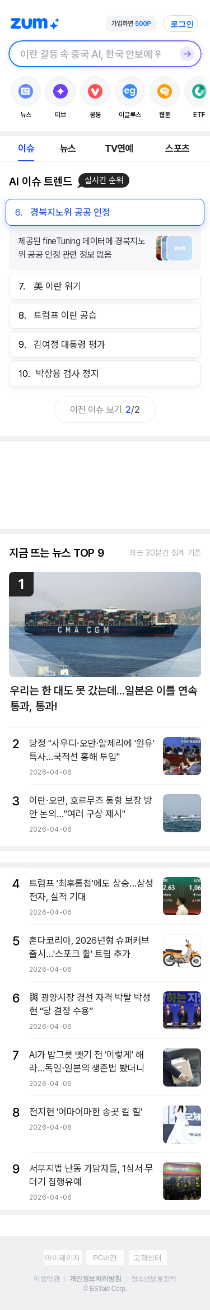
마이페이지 (62, 1257)
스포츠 (177, 148)
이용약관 (46, 1279)
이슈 (26, 148)
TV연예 (119, 148)
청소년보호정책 (153, 1279)
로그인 (182, 24)
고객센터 (147, 1257)
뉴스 (68, 148)
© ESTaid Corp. (105, 1289)
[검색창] (90, 53)
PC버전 (104, 1257)
